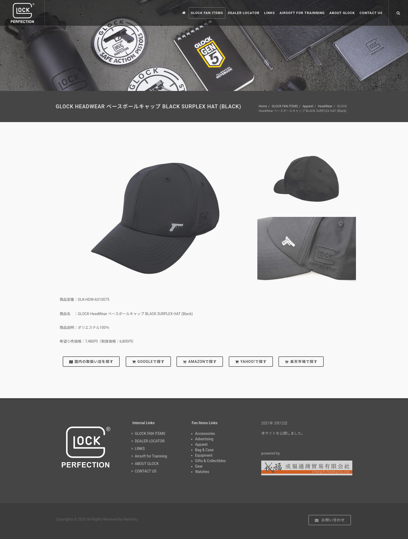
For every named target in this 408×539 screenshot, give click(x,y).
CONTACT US (145, 471)
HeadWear (325, 106)
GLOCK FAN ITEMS (285, 106)
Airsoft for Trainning (151, 456)
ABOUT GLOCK (147, 464)
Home (263, 106)
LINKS (140, 449)
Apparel (308, 106)
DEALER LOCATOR (149, 441)
